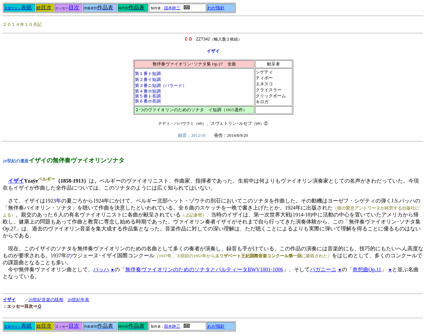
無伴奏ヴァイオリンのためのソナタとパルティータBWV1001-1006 (204, 269)
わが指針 (216, 8)
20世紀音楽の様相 (46, 299)
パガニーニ (323, 269)
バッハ (101, 269)
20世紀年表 (78, 299)
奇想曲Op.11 (366, 269)
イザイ (16, 181)
